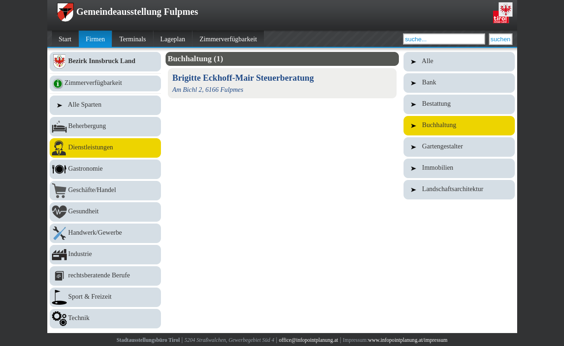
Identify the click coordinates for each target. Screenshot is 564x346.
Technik (105, 318)
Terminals (132, 39)
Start (65, 39)
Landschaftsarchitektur (459, 189)
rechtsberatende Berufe (105, 276)
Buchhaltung (459, 125)
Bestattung (459, 104)
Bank (459, 83)
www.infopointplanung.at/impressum (407, 340)
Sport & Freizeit (105, 297)
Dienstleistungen (105, 148)
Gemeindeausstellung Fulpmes (128, 11)
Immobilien (459, 168)
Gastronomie (105, 169)
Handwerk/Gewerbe (105, 233)
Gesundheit (105, 212)
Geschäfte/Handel (105, 190)
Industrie (105, 254)
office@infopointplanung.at (308, 340)
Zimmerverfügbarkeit (228, 39)
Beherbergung (105, 126)
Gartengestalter (459, 147)
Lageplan (173, 39)
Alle (459, 61)
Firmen (95, 39)
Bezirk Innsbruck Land (105, 61)
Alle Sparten (105, 105)
